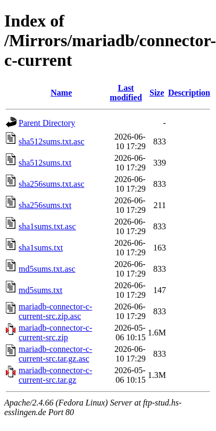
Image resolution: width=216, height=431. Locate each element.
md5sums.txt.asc (47, 268)
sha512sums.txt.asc (52, 141)
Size (156, 92)
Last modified (126, 92)
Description (189, 92)
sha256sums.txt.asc (52, 183)
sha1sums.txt (41, 247)
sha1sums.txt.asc (47, 226)
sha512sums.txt (45, 162)
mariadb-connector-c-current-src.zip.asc (55, 311)
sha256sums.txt (45, 205)
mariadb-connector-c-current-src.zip (55, 332)
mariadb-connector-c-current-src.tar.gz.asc (55, 353)
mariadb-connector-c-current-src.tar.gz (55, 375)
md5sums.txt (40, 290)
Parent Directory (47, 122)
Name (61, 92)
